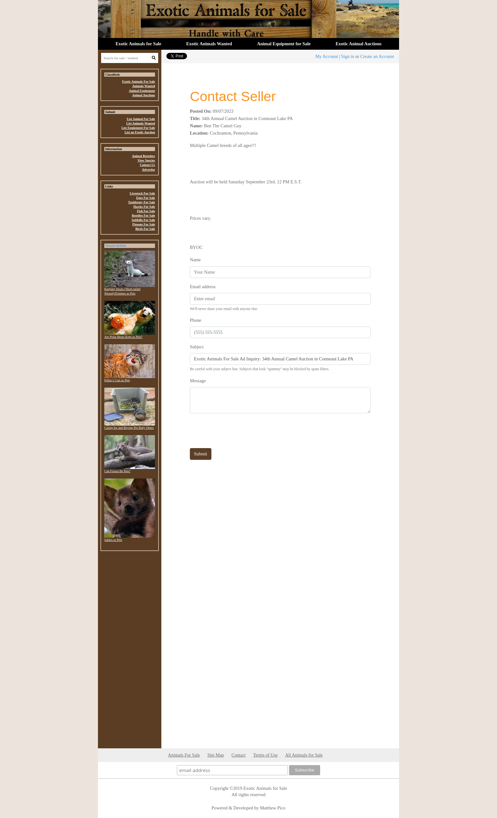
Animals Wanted (143, 86)
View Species (146, 160)
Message (198, 380)
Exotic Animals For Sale (138, 81)
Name (195, 259)
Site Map (215, 755)
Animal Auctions (143, 95)
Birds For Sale (145, 229)
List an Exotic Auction (140, 132)
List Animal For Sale (141, 119)
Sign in (347, 56)
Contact (238, 755)
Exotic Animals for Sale (138, 43)
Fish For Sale (146, 211)
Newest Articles (115, 245)
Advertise (148, 169)
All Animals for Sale (304, 755)
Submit (200, 453)
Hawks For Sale (144, 206)
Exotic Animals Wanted (209, 43)
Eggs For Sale (145, 198)
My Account (326, 56)
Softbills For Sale (143, 220)
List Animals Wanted (140, 123)
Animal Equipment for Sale (284, 43)
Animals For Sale (184, 755)
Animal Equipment (142, 90)
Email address (203, 286)
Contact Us (147, 165)
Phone (195, 320)
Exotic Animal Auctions (359, 43)
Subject (196, 346)
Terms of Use (265, 755)
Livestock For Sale (142, 193)
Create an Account (377, 56)
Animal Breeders (143, 156)
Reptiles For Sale (143, 215)
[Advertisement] (129, 651)
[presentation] (238, 430)
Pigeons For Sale (143, 224)
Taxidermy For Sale (141, 202)
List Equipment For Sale (138, 128)
